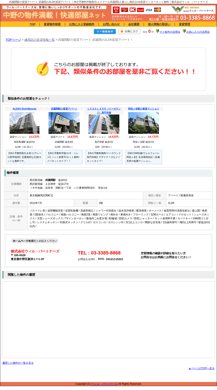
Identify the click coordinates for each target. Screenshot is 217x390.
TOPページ (13, 39)
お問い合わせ (111, 24)
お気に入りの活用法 (198, 31)
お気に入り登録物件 (81, 24)
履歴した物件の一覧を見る (18, 362)
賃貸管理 (184, 24)
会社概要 (133, 24)
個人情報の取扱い (159, 24)
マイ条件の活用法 (169, 31)
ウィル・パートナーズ (104, 383)
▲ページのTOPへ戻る (202, 368)
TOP (32, 24)
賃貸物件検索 (52, 24)
